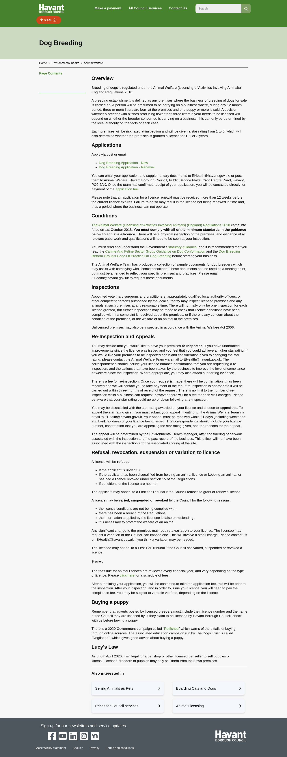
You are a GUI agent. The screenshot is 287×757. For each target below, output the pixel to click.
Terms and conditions (120, 747)
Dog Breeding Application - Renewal (127, 167)
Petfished (171, 629)
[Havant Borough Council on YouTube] (63, 736)
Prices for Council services (127, 706)
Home (43, 63)
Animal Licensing (208, 706)
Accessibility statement (51, 747)
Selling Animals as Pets (127, 688)
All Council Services (145, 8)
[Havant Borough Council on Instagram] (84, 736)
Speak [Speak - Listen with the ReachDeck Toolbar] (48, 20)
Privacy (94, 747)
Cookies (77, 747)
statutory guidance (182, 247)
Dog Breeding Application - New (123, 163)
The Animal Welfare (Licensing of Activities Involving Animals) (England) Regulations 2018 (161, 225)
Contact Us (178, 8)
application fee (126, 189)
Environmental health (65, 63)
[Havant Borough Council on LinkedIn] (73, 736)
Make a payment (107, 8)
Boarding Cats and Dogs (208, 688)
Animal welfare (93, 63)
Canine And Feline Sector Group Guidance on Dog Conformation (155, 251)
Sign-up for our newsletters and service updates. (84, 726)
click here (127, 575)
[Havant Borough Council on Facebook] (52, 736)
